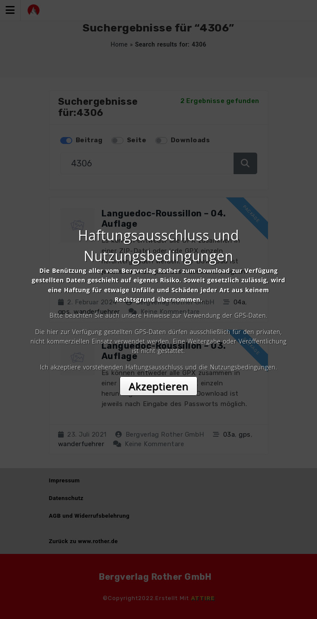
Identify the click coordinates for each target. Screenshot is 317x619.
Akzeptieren (158, 386)
